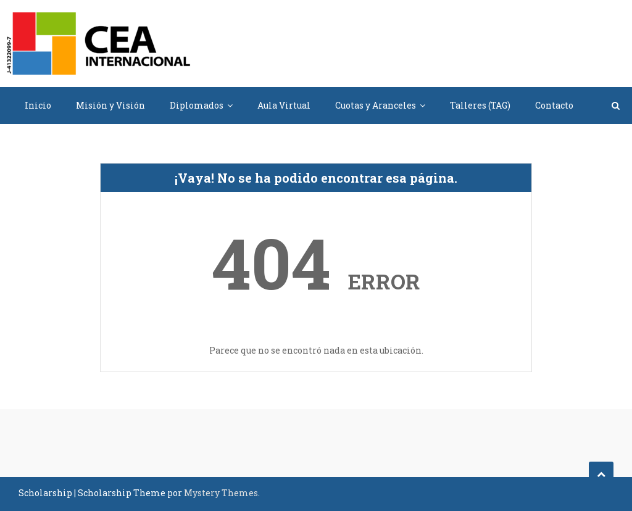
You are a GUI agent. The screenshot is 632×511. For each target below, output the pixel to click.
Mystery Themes (221, 493)
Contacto (554, 105)
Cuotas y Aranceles (375, 105)
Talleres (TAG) (480, 105)
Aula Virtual (283, 105)
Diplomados (196, 105)
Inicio (38, 105)
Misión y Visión (110, 105)
